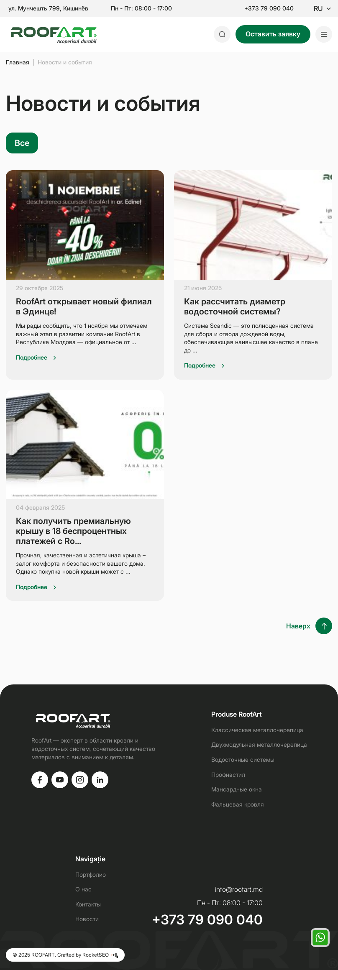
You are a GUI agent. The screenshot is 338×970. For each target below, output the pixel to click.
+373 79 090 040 (269, 8)
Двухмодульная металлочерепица (259, 744)
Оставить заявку (273, 34)
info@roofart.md (239, 889)
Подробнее (31, 357)
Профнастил (228, 774)
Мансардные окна (236, 789)
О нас (83, 889)
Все (22, 143)
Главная (17, 62)
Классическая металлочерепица (257, 729)
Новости (87, 918)
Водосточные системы (242, 759)
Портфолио (90, 874)
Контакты (88, 904)
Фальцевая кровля (237, 804)
